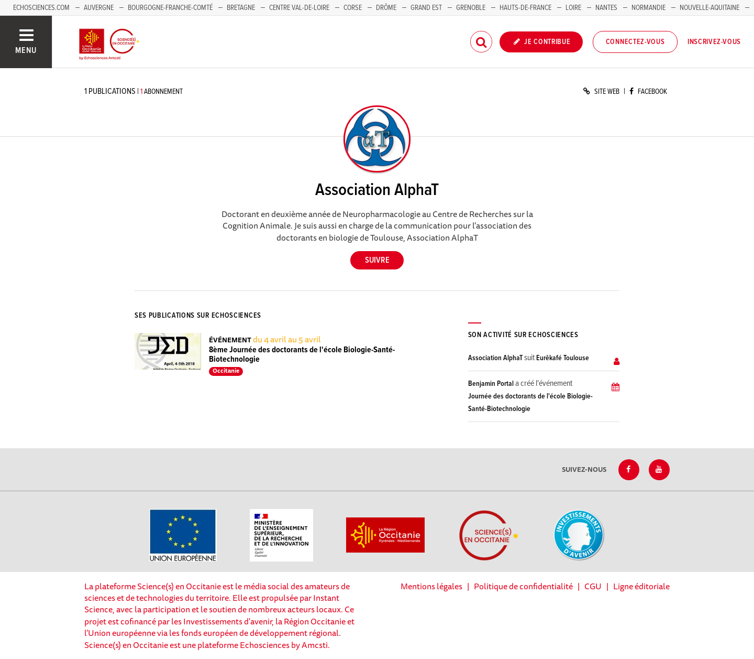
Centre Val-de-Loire (299, 8)
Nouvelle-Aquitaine (709, 8)
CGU (593, 586)
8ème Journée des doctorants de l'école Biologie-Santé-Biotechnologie (302, 354)
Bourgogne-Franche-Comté (170, 8)
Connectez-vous (635, 42)
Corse (352, 8)
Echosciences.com (41, 8)
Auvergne (99, 8)
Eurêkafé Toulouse (562, 358)
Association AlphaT (495, 358)
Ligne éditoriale (641, 586)
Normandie (648, 8)
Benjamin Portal (491, 383)
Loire (573, 8)
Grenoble (471, 8)
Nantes (606, 8)
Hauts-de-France (525, 8)
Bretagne (241, 8)
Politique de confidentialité (523, 586)
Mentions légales (431, 586)
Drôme (386, 8)
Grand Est (426, 8)
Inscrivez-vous (714, 42)
